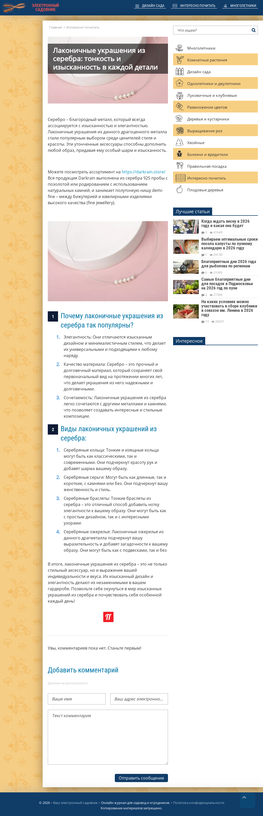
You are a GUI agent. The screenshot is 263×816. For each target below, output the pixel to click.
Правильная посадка (207, 166)
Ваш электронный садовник (75, 802)
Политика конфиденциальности (198, 802)
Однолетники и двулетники (214, 83)
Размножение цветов (207, 107)
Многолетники (243, 6)
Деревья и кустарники (208, 118)
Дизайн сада (153, 6)
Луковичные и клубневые (212, 95)
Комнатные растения (207, 59)
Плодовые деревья (205, 189)
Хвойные (195, 142)
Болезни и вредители (207, 154)
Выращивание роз (204, 130)
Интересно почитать (197, 6)
